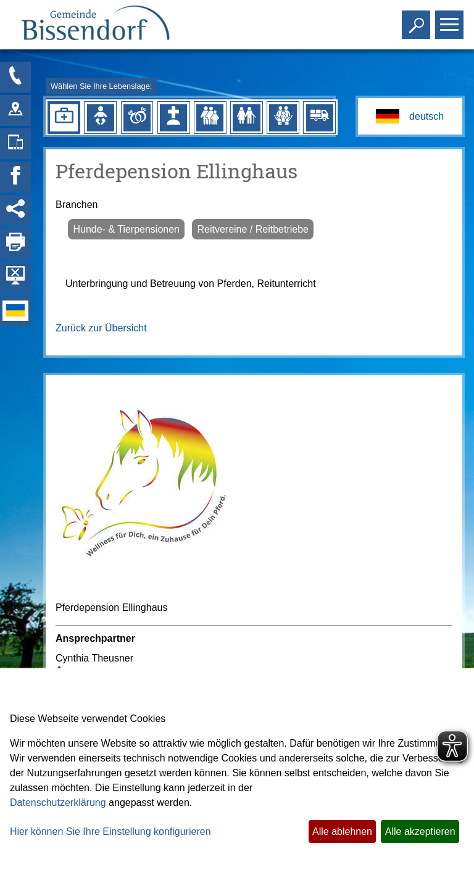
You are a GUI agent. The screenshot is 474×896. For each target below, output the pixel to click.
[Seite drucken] (15, 243)
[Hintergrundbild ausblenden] (15, 277)
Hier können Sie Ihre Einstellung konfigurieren (110, 831)
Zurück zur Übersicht (101, 328)
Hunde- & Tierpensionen (126, 229)
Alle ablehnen (342, 831)
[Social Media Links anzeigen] (15, 210)
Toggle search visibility (417, 19)
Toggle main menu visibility (451, 19)
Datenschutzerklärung (58, 802)
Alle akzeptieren (420, 831)
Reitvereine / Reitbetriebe (253, 229)
